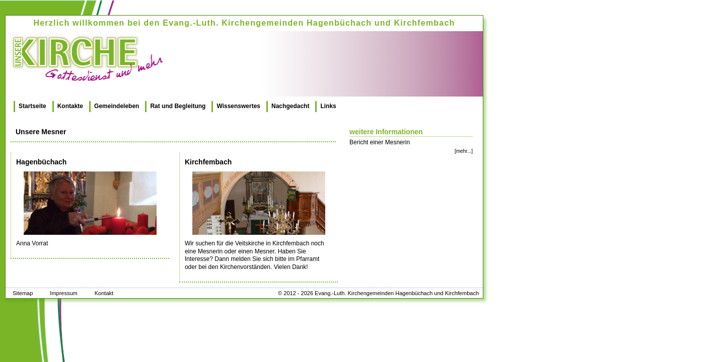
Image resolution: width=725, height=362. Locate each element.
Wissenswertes (238, 106)
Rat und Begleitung (177, 106)
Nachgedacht (290, 106)
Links (328, 106)
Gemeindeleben (116, 106)
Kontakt (104, 293)
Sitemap (23, 293)
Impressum (63, 293)
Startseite (32, 106)
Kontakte (70, 106)
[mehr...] (464, 151)
